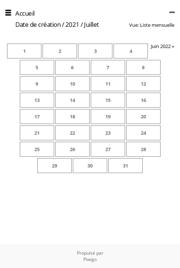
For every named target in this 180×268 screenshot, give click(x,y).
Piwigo (90, 259)
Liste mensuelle (157, 25)
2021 (72, 24)
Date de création (37, 24)
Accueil (25, 13)
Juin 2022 (161, 46)
